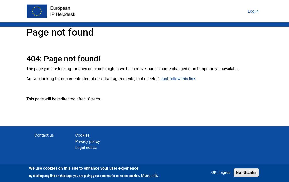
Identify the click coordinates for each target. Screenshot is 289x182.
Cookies (82, 135)
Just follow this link (178, 78)
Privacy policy (87, 141)
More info (149, 176)
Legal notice (86, 147)
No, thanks (246, 173)
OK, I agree (220, 173)
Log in (253, 11)
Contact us (44, 135)
